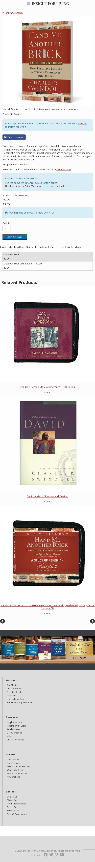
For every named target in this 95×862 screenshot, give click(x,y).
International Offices (16, 803)
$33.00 (47, 392)
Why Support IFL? (15, 770)
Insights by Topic (15, 722)
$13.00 (6, 267)
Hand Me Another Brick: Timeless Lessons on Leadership (35, 186)
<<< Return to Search (11, 12)
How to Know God (15, 699)
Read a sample (14, 137)
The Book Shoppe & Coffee (19, 702)
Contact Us (12, 796)
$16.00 (47, 501)
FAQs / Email (13, 800)
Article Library (13, 729)
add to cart (15, 237)
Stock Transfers (14, 763)
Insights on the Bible (16, 725)
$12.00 (6, 199)
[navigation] (28, 4)
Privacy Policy (13, 807)
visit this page (63, 169)
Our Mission (12, 685)
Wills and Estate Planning (18, 766)
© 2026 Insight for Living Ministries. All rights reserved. (47, 851)
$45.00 (47, 613)
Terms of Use (13, 810)
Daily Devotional (14, 732)
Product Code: (10, 195)
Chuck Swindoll (14, 688)
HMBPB (23, 195)
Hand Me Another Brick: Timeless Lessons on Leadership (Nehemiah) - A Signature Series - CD (47, 607)
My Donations (13, 777)
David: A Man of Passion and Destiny (47, 496)
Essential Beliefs (14, 692)
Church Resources (15, 739)
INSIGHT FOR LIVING (50, 3)
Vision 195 (12, 695)
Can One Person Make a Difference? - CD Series (47, 386)
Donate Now (13, 759)
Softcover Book (10, 254)
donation (82, 123)
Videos (10, 736)
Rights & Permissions (16, 814)
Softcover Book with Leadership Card (22, 263)
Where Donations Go (17, 773)
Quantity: (7, 223)
